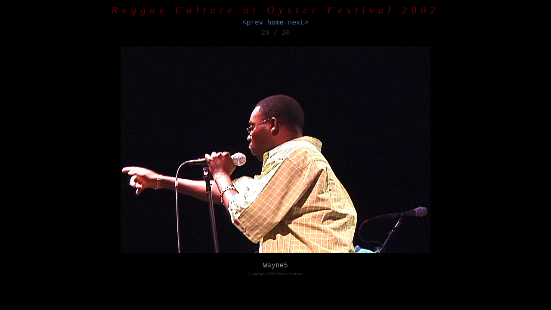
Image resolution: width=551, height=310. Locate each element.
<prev (252, 23)
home (275, 23)
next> (298, 23)
